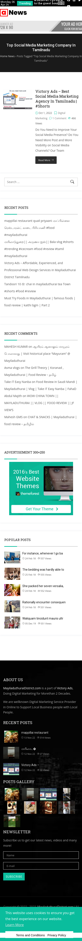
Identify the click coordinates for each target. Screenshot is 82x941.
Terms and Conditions (30, 935)
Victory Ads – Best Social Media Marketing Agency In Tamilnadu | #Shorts (57, 98)
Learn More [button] (14, 924)
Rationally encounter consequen (44, 602)
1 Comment (59, 118)
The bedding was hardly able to (43, 569)
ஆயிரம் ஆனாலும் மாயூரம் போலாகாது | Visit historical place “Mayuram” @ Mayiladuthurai (37, 354)
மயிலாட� (28, 748)
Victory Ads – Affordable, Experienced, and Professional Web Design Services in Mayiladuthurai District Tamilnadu (40, 270)
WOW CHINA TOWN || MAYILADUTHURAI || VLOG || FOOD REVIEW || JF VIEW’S (39, 403)
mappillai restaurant (34, 732)
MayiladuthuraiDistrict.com (22, 688)
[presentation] (59, 3)
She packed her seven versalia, (43, 586)
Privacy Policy (56, 935)
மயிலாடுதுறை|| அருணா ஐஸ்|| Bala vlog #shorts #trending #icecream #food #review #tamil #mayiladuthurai (39, 249)
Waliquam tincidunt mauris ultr (42, 618)
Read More (44, 160)
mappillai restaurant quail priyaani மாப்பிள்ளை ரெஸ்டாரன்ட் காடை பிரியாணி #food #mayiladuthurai (37, 228)
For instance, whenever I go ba (42, 553)
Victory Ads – (30, 765)
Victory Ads (64, 688)
